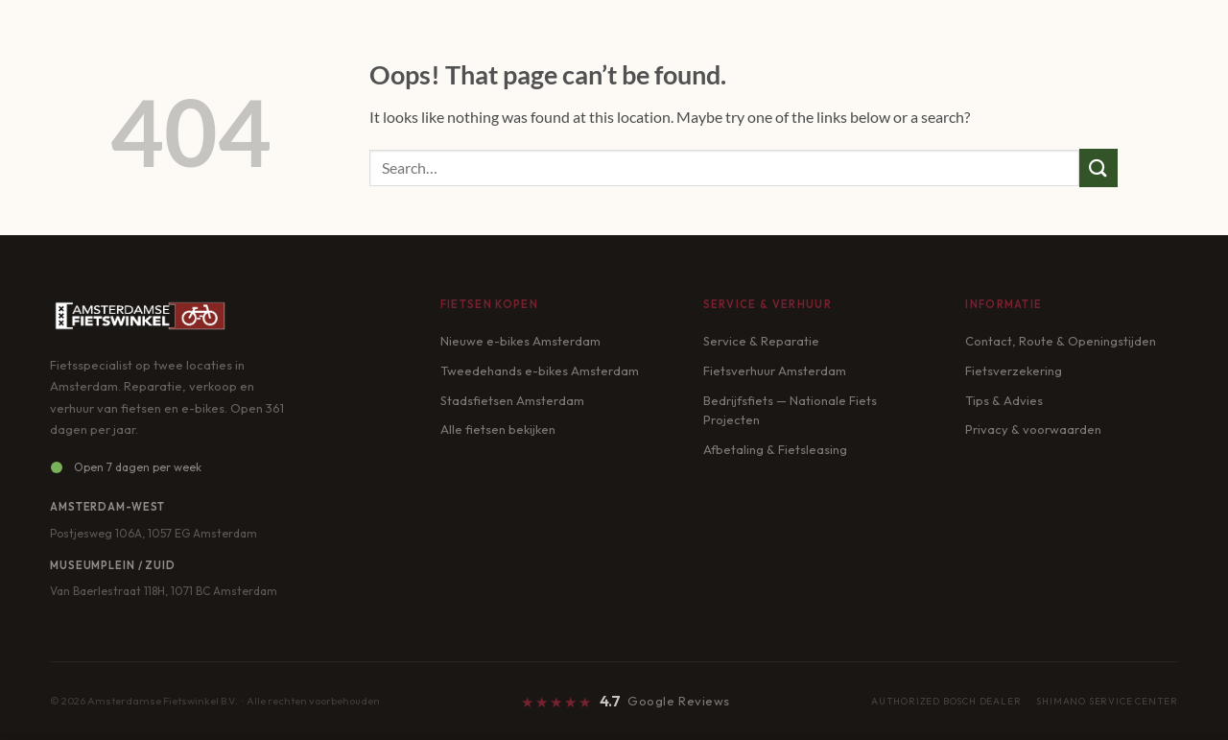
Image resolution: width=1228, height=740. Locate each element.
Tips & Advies (1004, 400)
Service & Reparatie (761, 340)
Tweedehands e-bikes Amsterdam (539, 370)
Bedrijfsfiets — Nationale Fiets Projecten (790, 410)
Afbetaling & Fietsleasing (775, 449)
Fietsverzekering (1013, 370)
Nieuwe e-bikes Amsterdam (520, 340)
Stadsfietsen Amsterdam (512, 400)
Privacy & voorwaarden (1033, 429)
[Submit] (1098, 167)
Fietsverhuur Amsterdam (774, 370)
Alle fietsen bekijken (497, 429)
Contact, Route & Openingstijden (1060, 340)
